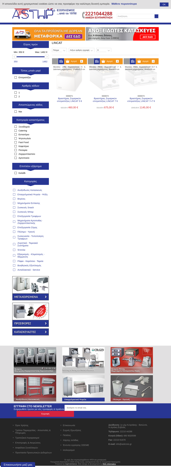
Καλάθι (22, 180)
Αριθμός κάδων (30, 93)
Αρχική (18, 27)
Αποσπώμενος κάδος (31, 112)
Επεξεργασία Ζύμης (27, 234)
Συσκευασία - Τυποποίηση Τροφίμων (30, 244)
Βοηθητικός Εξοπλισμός (29, 272)
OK (164, 4)
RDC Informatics (109, 465)
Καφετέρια (24, 153)
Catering (23, 137)
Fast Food (24, 149)
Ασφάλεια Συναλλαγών (26, 449)
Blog (61, 27)
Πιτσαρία (23, 157)
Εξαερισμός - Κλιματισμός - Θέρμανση (30, 262)
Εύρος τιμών (30, 51)
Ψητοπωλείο (25, 145)
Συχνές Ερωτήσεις (72, 431)
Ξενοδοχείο (24, 134)
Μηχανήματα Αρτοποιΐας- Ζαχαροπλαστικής (29, 228)
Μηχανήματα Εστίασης (28, 210)
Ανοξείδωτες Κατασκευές (29, 197)
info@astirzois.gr (124, 445)
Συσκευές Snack (25, 214)
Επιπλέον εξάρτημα (31, 173)
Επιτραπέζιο (25, 84)
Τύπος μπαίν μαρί (31, 77)
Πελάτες (67, 436)
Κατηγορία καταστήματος (31, 127)
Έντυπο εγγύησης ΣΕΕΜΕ (76, 446)
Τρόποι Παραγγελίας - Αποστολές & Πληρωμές (33, 432)
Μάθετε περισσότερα (124, 3)
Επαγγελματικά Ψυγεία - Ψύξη (32, 201)
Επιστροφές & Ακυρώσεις (28, 444)
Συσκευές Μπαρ (25, 219)
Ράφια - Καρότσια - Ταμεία (30, 268)
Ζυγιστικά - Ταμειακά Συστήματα (27, 251)
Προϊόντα (31, 27)
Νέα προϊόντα (48, 27)
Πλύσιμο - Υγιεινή (26, 239)
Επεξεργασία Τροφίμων (29, 223)
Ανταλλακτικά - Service (28, 277)
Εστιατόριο (24, 141)
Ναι (20, 118)
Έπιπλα (21, 257)
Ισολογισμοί (69, 451)
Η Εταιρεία (74, 27)
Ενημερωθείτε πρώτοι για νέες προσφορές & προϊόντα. (39, 416)
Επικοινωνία (90, 27)
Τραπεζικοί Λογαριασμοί (27, 439)
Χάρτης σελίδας (70, 441)
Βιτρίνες (21, 206)
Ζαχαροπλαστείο (27, 161)
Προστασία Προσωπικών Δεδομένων (33, 453)
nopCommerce (71, 465)
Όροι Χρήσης (21, 426)
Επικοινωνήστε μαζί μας (18, 464)
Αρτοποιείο (24, 165)
